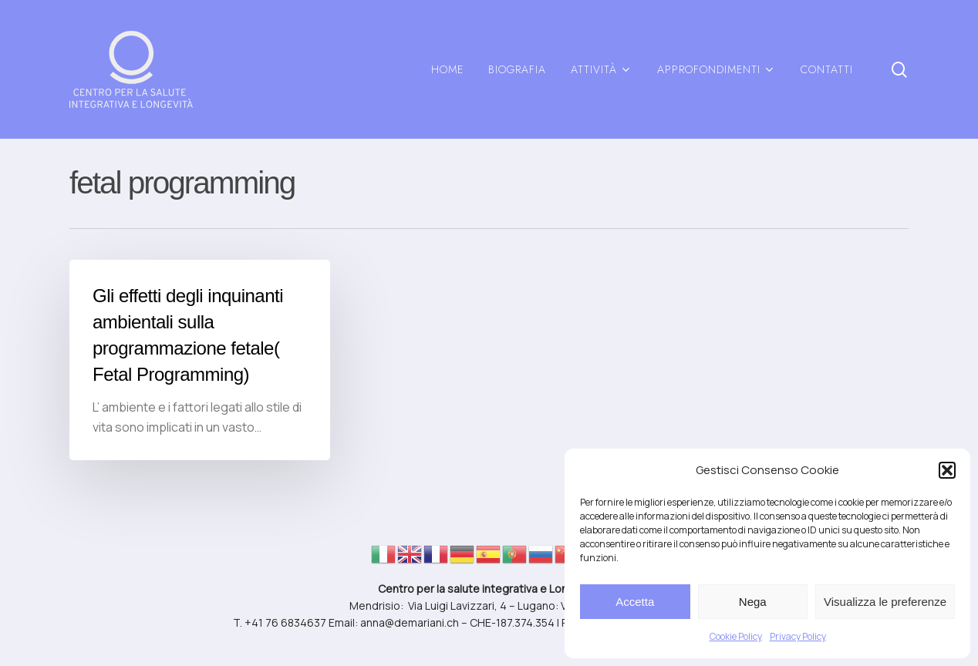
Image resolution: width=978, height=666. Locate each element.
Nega (753, 601)
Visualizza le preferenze (885, 601)
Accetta (634, 601)
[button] (947, 470)
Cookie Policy (736, 636)
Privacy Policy (798, 636)
